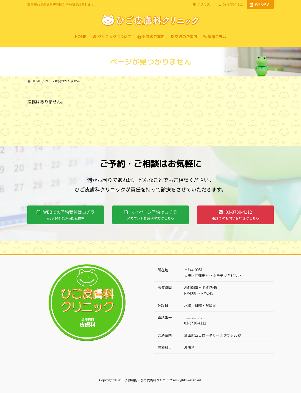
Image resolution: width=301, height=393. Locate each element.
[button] (65, 214)
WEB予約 (260, 4)
